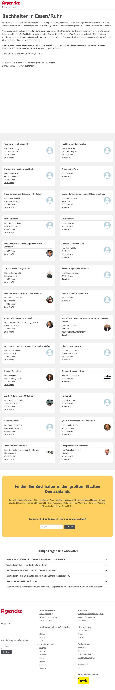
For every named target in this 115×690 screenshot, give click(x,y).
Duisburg (40, 503)
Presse (80, 634)
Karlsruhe (93, 503)
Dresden (12, 503)
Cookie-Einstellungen (85, 654)
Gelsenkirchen (67, 506)
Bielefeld (67, 503)
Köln (35, 500)
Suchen (70, 527)
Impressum (82, 647)
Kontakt (81, 637)
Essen (87, 500)
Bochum (48, 503)
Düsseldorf (69, 500)
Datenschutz (82, 651)
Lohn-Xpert (82, 621)
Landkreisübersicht (46, 621)
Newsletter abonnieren (48, 617)
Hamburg (19, 500)
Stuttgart (59, 500)
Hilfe (79, 668)
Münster (101, 503)
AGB (79, 661)
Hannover (21, 503)
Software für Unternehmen (88, 617)
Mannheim (83, 503)
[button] (110, 4)
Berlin (11, 500)
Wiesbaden (46, 506)
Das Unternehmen (84, 630)
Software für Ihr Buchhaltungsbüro (91, 614)
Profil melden (83, 664)
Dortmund (79, 500)
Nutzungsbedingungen (86, 658)
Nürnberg (31, 503)
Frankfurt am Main (46, 500)
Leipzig (94, 500)
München (28, 500)
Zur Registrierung (46, 614)
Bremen (102, 500)
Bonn (74, 503)
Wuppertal (57, 503)
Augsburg (56, 506)
